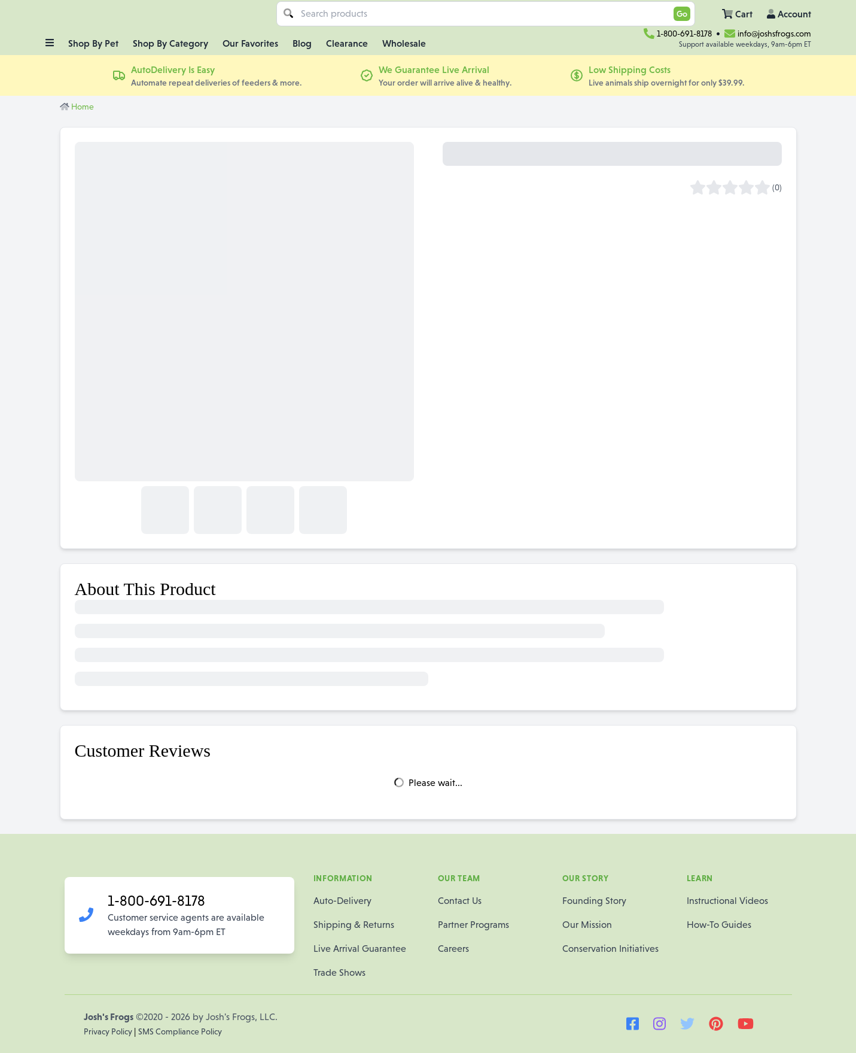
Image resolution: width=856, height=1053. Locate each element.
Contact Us (460, 901)
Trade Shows (339, 972)
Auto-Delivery (342, 901)
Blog (302, 43)
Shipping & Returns (353, 925)
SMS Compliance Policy (180, 1031)
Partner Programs (473, 925)
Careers (453, 948)
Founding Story (594, 901)
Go (682, 14)
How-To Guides (719, 925)
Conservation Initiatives (610, 948)
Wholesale (404, 43)
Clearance (347, 43)
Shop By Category (170, 43)
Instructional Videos (727, 901)
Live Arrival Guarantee (359, 948)
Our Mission (587, 925)
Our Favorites (250, 43)
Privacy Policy (109, 1031)
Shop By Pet (93, 43)
